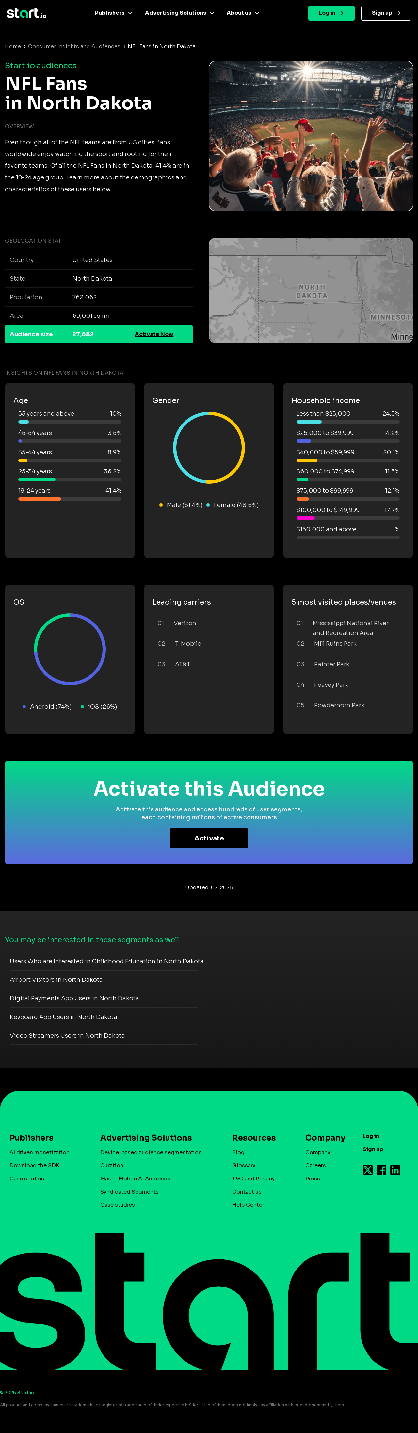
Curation (111, 1165)
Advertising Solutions (175, 12)
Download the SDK (34, 1165)
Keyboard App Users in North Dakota (63, 1017)
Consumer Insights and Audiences (74, 46)
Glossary (243, 1165)
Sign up (382, 12)
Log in (327, 12)
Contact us (247, 1191)
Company (322, 1138)
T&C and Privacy (253, 1178)
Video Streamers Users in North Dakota (67, 1035)
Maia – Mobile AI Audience (135, 1178)
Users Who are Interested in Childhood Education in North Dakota (107, 961)
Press (312, 1178)
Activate (209, 838)
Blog (238, 1152)
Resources (254, 1138)
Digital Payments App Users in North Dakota (74, 998)
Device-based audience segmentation (151, 1152)
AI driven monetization (39, 1152)
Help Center (248, 1204)
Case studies (26, 1178)
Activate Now (154, 334)
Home (13, 46)
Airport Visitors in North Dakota (56, 979)
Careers (315, 1165)
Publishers (110, 12)
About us (239, 12)
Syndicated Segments (129, 1191)
